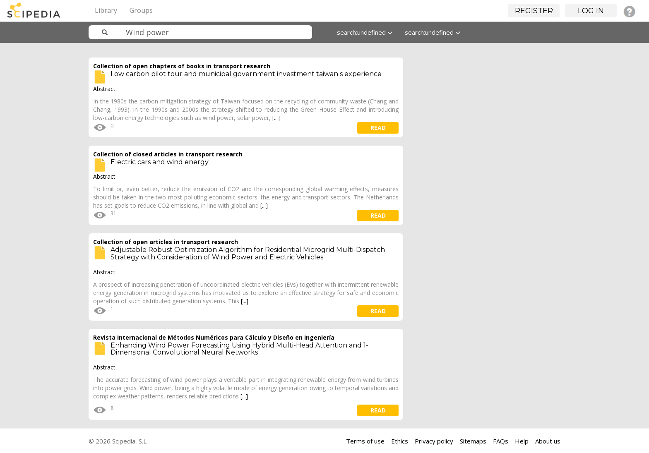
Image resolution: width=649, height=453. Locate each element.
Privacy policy (434, 441)
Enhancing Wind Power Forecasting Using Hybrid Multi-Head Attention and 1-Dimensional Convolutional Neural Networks (239, 349)
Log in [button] (591, 10)
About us (547, 441)
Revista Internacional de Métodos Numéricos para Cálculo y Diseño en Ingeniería (213, 337)
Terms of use (365, 441)
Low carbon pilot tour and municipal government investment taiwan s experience (246, 74)
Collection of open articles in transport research (165, 242)
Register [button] (534, 10)
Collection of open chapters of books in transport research (181, 66)
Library (106, 10)
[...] (276, 118)
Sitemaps (473, 441)
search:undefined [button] (364, 32)
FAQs (500, 441)
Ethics (399, 441)
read (378, 128)
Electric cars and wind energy (160, 162)
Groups (141, 10)
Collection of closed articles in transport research (168, 154)
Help (522, 441)
